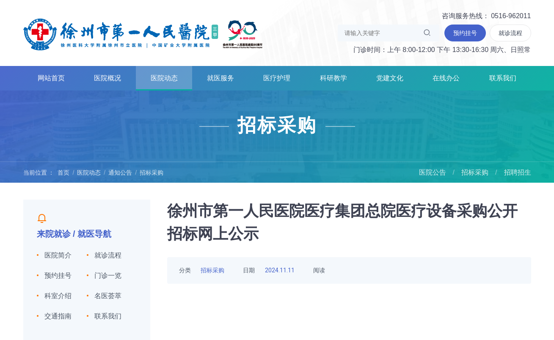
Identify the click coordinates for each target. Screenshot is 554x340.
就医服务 (220, 78)
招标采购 (151, 172)
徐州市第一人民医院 (143, 34)
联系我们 (502, 78)
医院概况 (107, 78)
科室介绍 (58, 295)
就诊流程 (107, 255)
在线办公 (446, 78)
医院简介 (58, 255)
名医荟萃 (107, 295)
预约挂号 (58, 275)
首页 (63, 172)
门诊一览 (107, 275)
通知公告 (120, 172)
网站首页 (51, 78)
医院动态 (164, 78)
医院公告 (432, 172)
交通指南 (58, 316)
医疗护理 (276, 78)
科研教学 (333, 78)
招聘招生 (517, 172)
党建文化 (389, 78)
